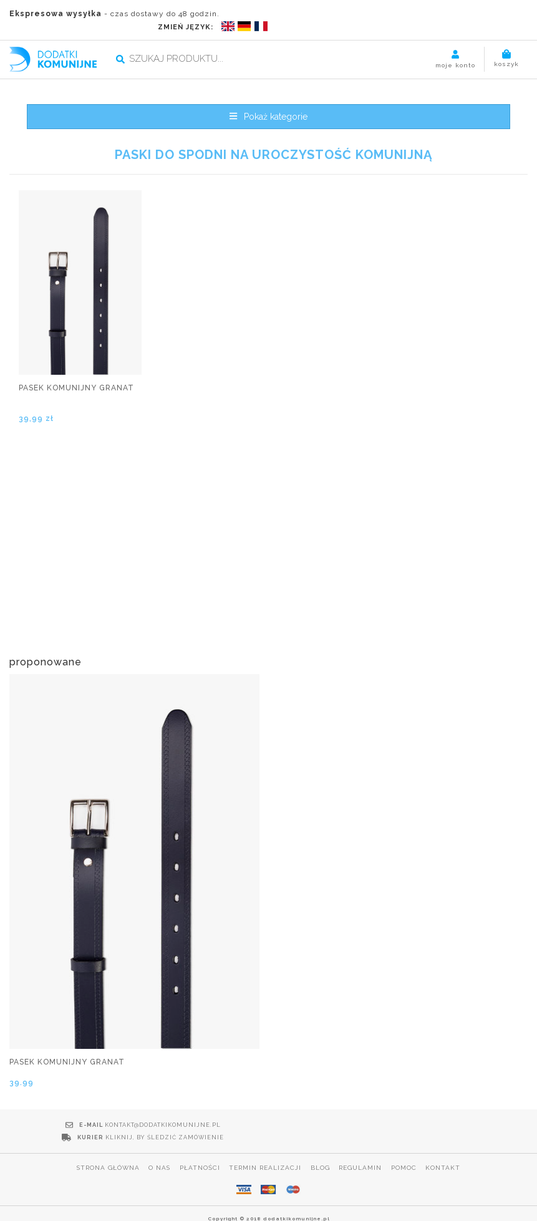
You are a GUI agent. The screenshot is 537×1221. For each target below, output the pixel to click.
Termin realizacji (265, 1142)
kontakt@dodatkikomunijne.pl (158, 1112)
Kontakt (444, 1142)
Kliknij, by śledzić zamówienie (419, 1112)
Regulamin (360, 1142)
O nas (159, 1142)
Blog (320, 1142)
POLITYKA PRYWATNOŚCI (269, 1207)
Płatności (199, 1142)
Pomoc (404, 1142)
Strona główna (106, 1142)
